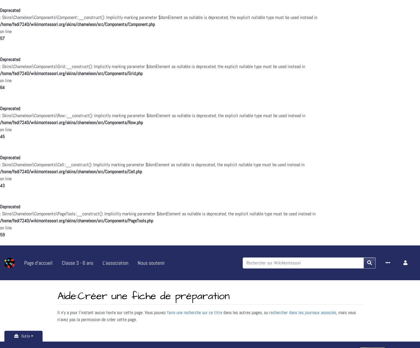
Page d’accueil (38, 262)
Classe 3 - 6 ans (77, 262)
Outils (25, 336)
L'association (115, 262)
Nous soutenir (151, 262)
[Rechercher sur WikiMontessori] (303, 263)
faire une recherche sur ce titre (194, 312)
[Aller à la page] (370, 263)
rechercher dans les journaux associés (302, 312)
